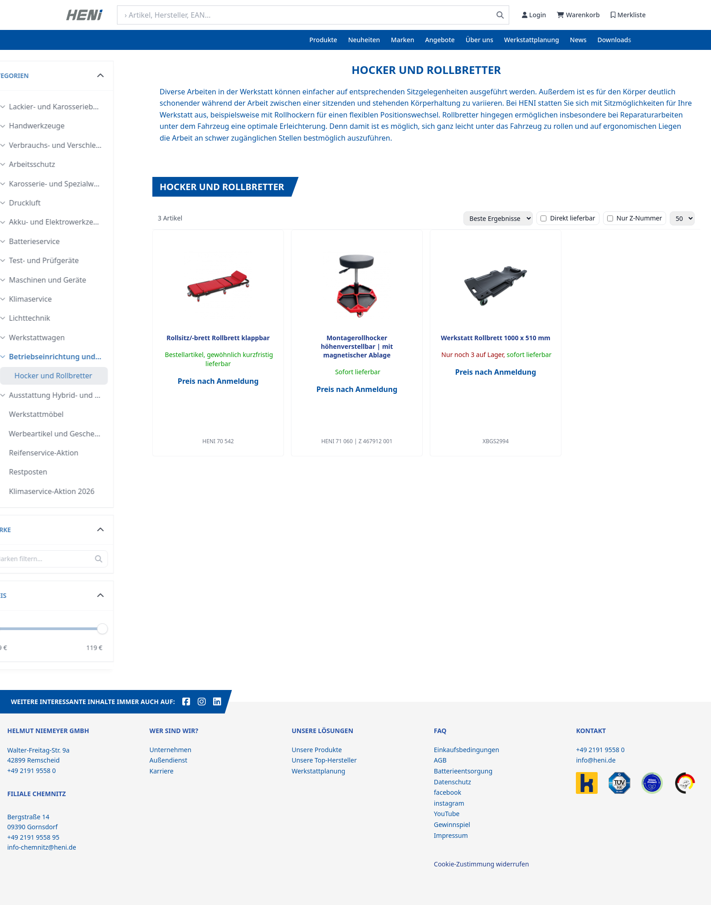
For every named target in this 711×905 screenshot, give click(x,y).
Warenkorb (578, 14)
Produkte (323, 39)
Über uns (479, 39)
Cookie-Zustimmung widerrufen (481, 864)
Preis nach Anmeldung (218, 381)
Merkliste (628, 14)
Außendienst (169, 760)
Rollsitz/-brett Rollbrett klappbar (217, 337)
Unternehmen (170, 749)
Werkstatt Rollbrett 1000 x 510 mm (495, 337)
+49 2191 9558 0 (600, 749)
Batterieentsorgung (463, 771)
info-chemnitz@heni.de (41, 847)
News (578, 39)
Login (534, 14)
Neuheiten (364, 39)
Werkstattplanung (531, 39)
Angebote (440, 39)
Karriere (162, 771)
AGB (440, 760)
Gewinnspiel (452, 824)
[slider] (130, 628)
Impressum (451, 835)
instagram (449, 803)
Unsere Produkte (317, 749)
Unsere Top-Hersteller (324, 760)
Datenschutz (452, 782)
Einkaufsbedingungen (466, 749)
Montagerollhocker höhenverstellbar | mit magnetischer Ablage (357, 346)
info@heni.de (595, 760)
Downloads (614, 39)
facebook (447, 792)
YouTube (447, 813)
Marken (402, 39)
